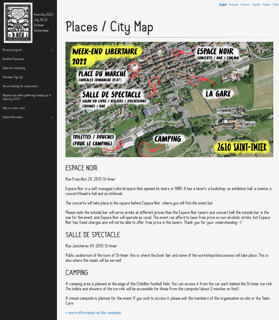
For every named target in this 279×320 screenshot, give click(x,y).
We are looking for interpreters (20, 86)
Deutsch (245, 4)
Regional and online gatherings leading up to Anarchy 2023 (27, 97)
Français (233, 4)
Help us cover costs (14, 108)
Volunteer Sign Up (13, 77)
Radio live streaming (14, 68)
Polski (276, 4)
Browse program (12, 50)
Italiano (266, 4)
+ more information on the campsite (93, 313)
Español (256, 4)
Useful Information (13, 117)
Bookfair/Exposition (13, 59)
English (223, 4)
